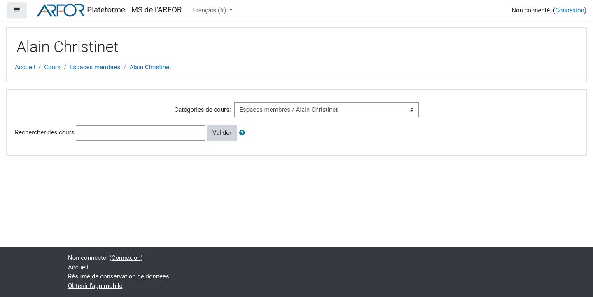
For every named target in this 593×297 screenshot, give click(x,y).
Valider (221, 133)
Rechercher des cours (44, 132)
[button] (243, 133)
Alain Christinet (150, 67)
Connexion (569, 10)
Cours (52, 67)
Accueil (25, 67)
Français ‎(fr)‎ (210, 10)
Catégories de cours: (202, 109)
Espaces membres (95, 67)
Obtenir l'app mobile (95, 286)
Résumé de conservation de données (118, 276)
